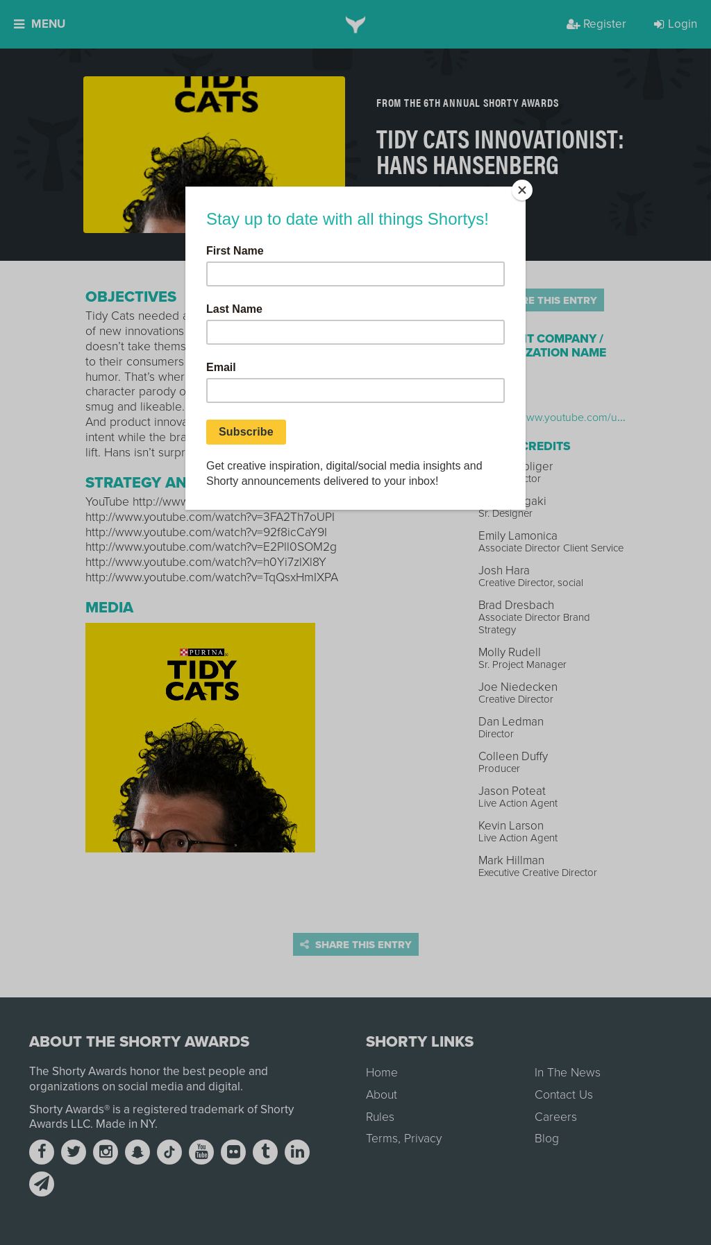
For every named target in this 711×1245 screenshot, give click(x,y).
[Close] (522, 190)
